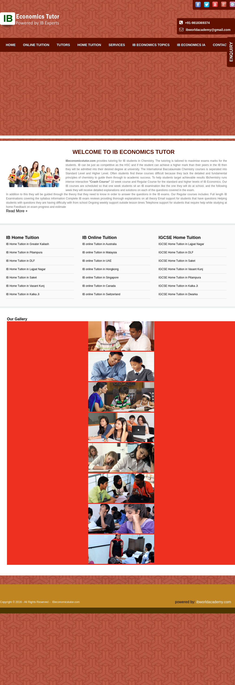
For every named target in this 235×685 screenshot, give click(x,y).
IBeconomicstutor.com (66, 602)
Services (117, 45)
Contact (220, 45)
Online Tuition (36, 45)
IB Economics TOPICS (151, 45)
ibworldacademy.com (213, 602)
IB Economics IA (191, 45)
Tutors (63, 45)
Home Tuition (89, 45)
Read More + (17, 211)
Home (11, 45)
